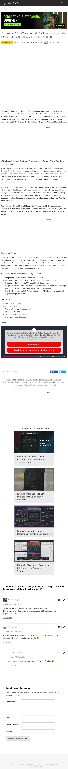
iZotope (24, 111)
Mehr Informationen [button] (34, 340)
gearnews (13, 3)
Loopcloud (49, 111)
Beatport (4, 111)
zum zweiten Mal (17, 114)
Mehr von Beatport (12, 306)
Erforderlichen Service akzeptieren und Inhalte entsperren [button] (34, 350)
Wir (11, 764)
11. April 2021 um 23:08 (12, 631)
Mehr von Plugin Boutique (15, 317)
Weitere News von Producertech (18, 309)
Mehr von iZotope (12, 311)
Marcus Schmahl (33, 42)
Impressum (30, 764)
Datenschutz (19, 764)
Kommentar (11, 701)
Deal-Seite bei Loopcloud (15, 303)
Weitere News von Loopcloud (17, 314)
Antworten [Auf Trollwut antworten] (7, 618)
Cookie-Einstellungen (50, 764)
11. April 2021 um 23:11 (17, 657)
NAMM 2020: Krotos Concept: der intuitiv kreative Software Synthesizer (34, 568)
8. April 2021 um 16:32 (12, 604)
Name (9, 718)
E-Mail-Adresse (12, 724)
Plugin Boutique (34, 111)
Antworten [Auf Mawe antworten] (7, 642)
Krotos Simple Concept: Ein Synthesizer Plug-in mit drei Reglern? (30, 496)
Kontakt (38, 764)
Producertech (14, 111)
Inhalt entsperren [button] (34, 344)
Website (9, 731)
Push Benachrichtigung (34, 767)
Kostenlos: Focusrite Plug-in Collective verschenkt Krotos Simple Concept (31, 459)
